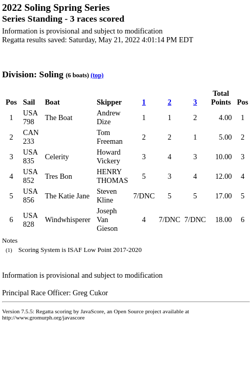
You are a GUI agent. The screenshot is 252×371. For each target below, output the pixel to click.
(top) (96, 75)
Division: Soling (33, 74)
